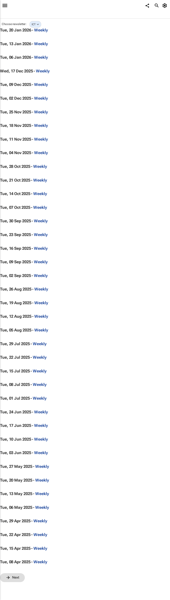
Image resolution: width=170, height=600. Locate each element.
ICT (34, 24)
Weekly (41, 30)
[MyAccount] (165, 5)
